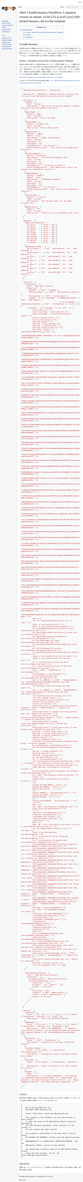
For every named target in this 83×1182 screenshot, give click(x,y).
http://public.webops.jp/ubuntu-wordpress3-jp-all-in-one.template (41, 77)
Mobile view (22, 1180)
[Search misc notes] (74, 6)
